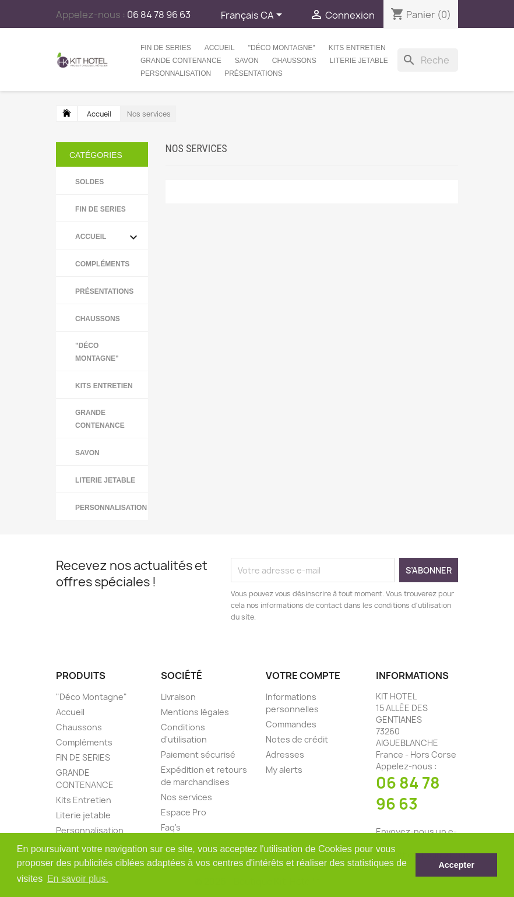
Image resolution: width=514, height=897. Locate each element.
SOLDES (89, 182)
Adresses (285, 754)
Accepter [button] (456, 865)
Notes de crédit (297, 739)
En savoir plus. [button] (77, 879)
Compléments (102, 264)
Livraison (178, 696)
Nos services (186, 797)
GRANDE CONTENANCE (180, 61)
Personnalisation (175, 73)
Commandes (291, 724)
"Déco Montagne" (281, 48)
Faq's (171, 827)
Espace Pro (183, 812)
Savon (247, 61)
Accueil (220, 48)
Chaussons (294, 61)
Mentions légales (195, 711)
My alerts (284, 769)
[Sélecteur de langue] (253, 16)
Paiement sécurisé (198, 754)
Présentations (253, 73)
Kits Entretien (357, 48)
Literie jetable (359, 61)
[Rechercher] (427, 60)
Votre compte (303, 675)
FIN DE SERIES (165, 48)
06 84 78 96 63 (408, 793)
